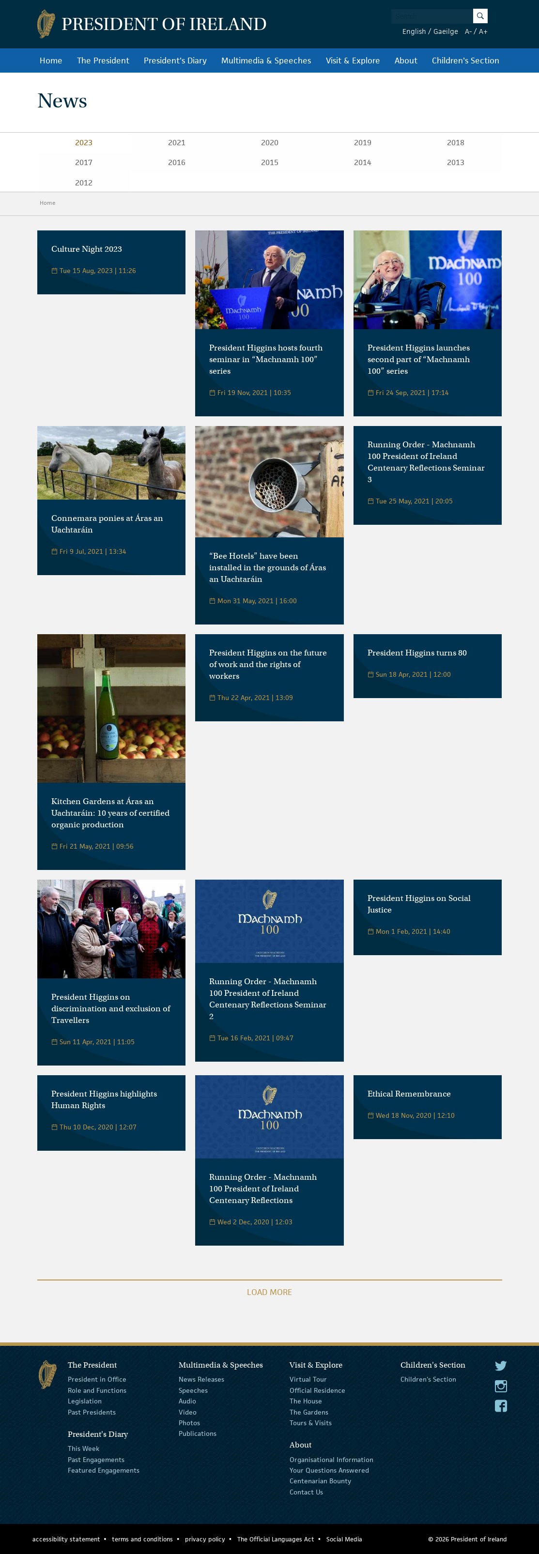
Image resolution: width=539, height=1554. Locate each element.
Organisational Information (331, 1459)
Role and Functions (97, 1390)
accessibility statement (66, 1539)
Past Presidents (92, 1411)
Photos (189, 1422)
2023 (83, 142)
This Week (83, 1448)
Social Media (344, 1539)
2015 (269, 162)
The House (306, 1401)
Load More (269, 1292)
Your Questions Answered (329, 1470)
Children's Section (465, 60)
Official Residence (317, 1390)
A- (468, 31)
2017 (83, 162)
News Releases (201, 1379)
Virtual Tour (308, 1379)
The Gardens (309, 1411)
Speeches (193, 1390)
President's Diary (175, 60)
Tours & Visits (311, 1422)
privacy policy (205, 1539)
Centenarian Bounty (320, 1481)
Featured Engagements (103, 1470)
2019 (362, 142)
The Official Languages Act (275, 1539)
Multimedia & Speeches (266, 60)
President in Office (97, 1379)
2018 (455, 142)
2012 (83, 183)
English (414, 31)
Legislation (85, 1401)
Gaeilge (445, 31)
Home (51, 60)
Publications (197, 1433)
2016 (176, 162)
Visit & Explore (353, 60)
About (406, 60)
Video (188, 1411)
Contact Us (306, 1492)
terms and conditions (142, 1539)
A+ (483, 31)
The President (103, 60)
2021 (176, 142)
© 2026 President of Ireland (467, 1539)
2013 (455, 162)
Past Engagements (96, 1459)
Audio (187, 1401)
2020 (269, 142)
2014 (362, 162)
